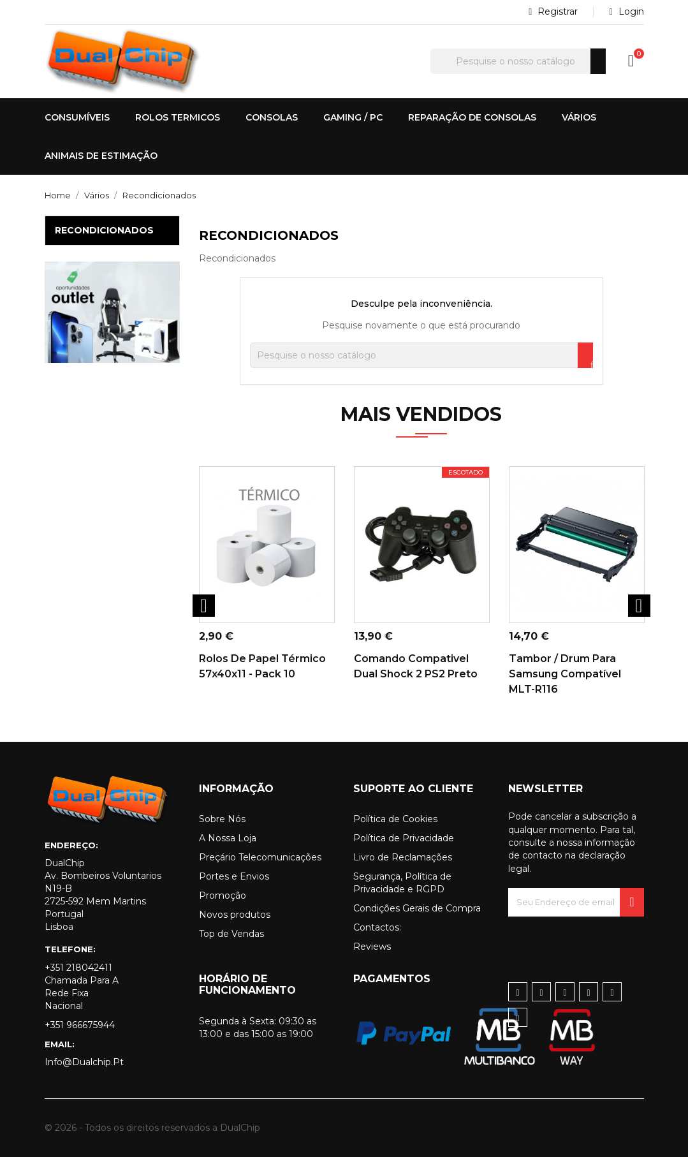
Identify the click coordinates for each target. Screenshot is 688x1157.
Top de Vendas (231, 934)
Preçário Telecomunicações (260, 857)
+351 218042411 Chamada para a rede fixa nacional (82, 987)
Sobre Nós (222, 819)
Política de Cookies (395, 819)
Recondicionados (104, 230)
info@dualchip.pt (84, 1062)
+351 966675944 (80, 1025)
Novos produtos (234, 914)
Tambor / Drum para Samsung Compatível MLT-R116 (565, 673)
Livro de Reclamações (402, 857)
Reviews (372, 946)
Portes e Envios (234, 876)
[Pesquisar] (518, 61)
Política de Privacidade (403, 838)
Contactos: (377, 927)
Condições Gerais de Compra (417, 908)
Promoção (222, 895)
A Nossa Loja (227, 838)
